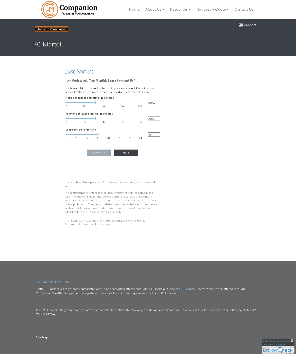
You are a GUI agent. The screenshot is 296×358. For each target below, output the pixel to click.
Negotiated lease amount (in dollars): (90, 98)
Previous (98, 153)
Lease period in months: (81, 129)
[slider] (104, 102)
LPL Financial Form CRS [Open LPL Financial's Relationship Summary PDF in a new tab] (52, 282)
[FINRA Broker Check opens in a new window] (278, 347)
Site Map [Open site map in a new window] (42, 337)
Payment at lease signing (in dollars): (89, 113)
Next (126, 153)
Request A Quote (211, 9)
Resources (179, 9)
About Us (153, 9)
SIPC (191, 289)
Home (134, 9)
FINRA (183, 289)
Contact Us (244, 9)
